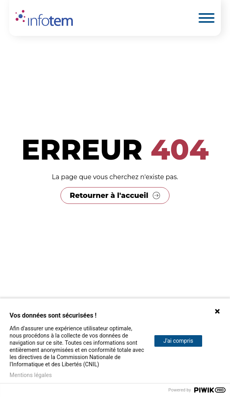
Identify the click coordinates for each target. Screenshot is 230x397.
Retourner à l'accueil (109, 195)
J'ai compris (178, 341)
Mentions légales (31, 375)
